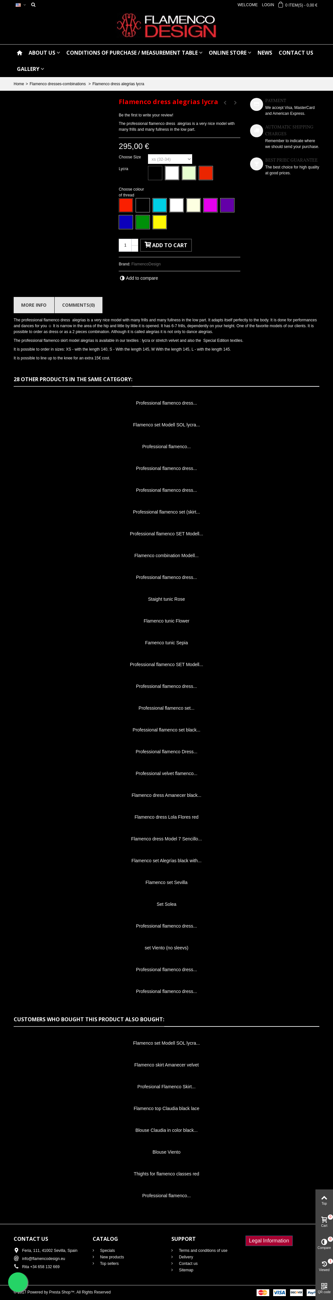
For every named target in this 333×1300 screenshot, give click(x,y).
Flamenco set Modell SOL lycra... (166, 424)
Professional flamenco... (166, 446)
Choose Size (130, 157)
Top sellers (109, 1263)
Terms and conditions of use (203, 1250)
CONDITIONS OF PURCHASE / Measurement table (132, 52)
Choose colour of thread (131, 192)
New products (111, 1257)
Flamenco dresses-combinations (58, 84)
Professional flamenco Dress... (166, 751)
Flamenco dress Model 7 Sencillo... (166, 838)
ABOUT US (42, 52)
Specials (107, 1250)
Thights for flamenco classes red (166, 1173)
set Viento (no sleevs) (166, 947)
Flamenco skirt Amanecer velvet (166, 1064)
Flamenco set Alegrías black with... (166, 860)
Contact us (188, 1263)
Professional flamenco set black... (166, 729)
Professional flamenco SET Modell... (166, 533)
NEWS (265, 52)
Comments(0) (78, 305)
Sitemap (185, 1270)
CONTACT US (296, 52)
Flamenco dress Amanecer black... (167, 795)
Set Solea (167, 904)
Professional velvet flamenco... (166, 773)
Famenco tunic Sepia (166, 642)
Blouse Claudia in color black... (166, 1130)
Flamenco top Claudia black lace (166, 1108)
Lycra (124, 169)
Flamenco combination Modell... (166, 555)
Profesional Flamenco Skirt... (167, 1086)
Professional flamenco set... (166, 708)
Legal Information (269, 1240)
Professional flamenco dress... (166, 403)
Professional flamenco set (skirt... (166, 512)
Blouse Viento (166, 1152)
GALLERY (28, 69)
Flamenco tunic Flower (167, 620)
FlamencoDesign (146, 264)
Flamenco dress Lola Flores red (167, 817)
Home (19, 84)
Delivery (185, 1257)
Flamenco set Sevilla (166, 882)
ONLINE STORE (227, 52)
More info (34, 305)
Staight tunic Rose (166, 599)
